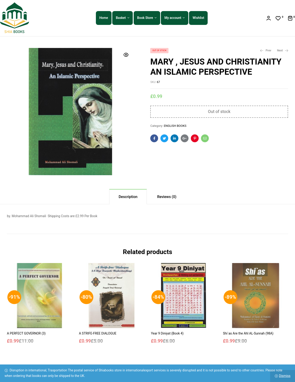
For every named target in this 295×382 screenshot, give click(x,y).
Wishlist (198, 18)
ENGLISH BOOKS (175, 125)
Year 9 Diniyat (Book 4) (167, 333)
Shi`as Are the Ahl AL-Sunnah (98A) (248, 333)
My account (172, 18)
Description (128, 197)
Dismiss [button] (284, 376)
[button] (126, 55)
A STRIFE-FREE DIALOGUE (98, 333)
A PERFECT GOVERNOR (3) (26, 333)
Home (103, 18)
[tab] (128, 196)
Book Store (145, 18)
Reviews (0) (166, 197)
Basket (121, 18)
